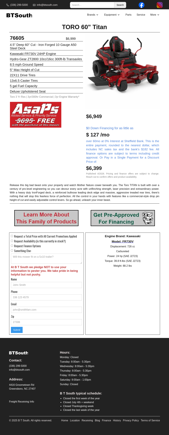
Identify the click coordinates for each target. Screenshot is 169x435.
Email (14, 304)
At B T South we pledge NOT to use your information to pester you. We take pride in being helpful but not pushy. (44, 271)
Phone (14, 292)
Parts (128, 14)
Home (64, 420)
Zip (12, 316)
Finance (106, 420)
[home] (19, 15)
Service (141, 14)
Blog (97, 420)
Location (75, 420)
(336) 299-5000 (18, 366)
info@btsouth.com (19, 369)
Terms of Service (150, 420)
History (117, 420)
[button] (93, 15)
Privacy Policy (131, 420)
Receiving (87, 420)
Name (14, 279)
